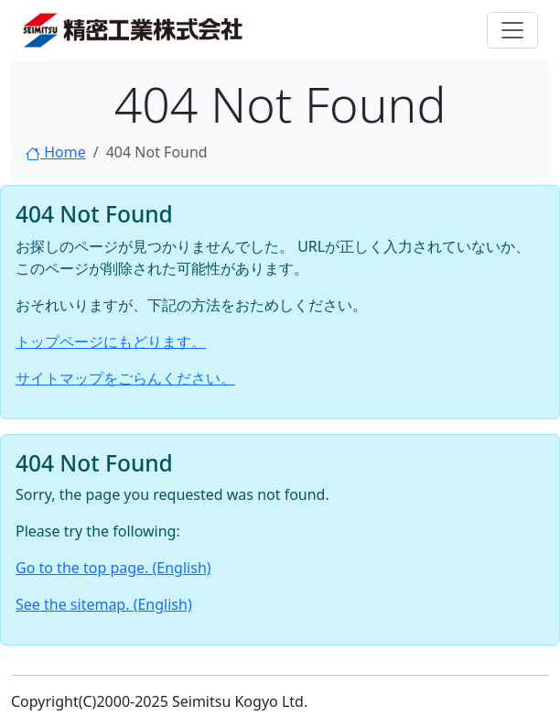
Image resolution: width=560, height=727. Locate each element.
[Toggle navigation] (512, 30)
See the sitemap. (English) (104, 604)
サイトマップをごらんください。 (125, 378)
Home (56, 152)
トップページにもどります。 (111, 341)
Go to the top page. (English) (113, 568)
